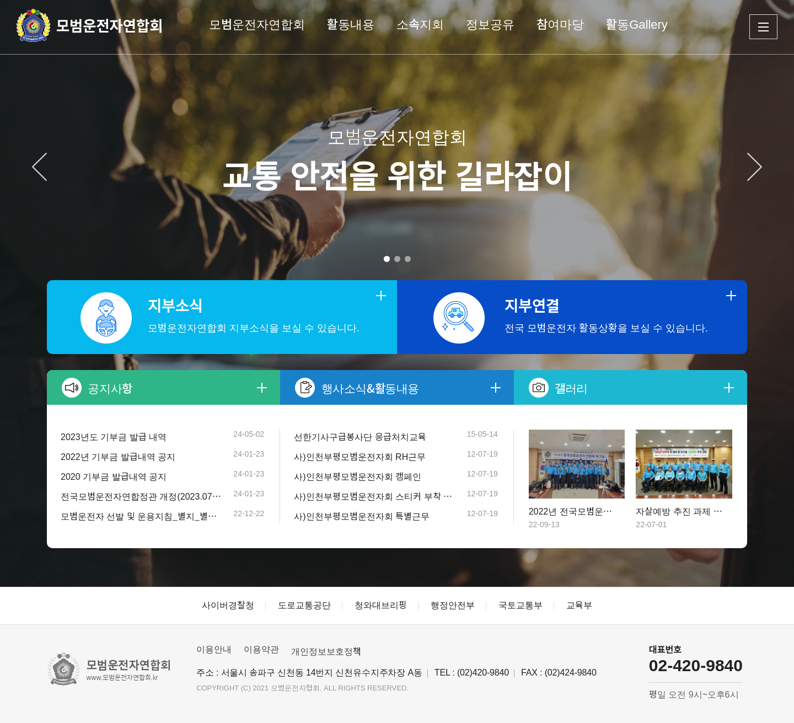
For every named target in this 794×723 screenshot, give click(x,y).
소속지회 (420, 24)
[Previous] (39, 167)
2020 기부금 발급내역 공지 (114, 476)
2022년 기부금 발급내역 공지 (118, 457)
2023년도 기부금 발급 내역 (114, 437)
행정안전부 (453, 605)
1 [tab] (387, 259)
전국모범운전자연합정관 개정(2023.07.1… (141, 496)
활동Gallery (637, 24)
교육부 (579, 605)
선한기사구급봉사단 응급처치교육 (360, 437)
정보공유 (490, 24)
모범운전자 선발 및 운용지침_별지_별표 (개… (141, 516)
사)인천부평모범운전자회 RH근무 (360, 457)
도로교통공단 (304, 605)
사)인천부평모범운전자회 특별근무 (362, 516)
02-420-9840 (696, 665)
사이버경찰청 (228, 605)
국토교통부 (520, 605)
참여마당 (560, 24)
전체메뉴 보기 (763, 27)
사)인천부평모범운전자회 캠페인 (357, 476)
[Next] (754, 167)
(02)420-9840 (483, 672)
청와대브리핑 (381, 605)
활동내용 (350, 24)
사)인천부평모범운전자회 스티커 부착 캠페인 (374, 496)
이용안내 (214, 649)
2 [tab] (397, 259)
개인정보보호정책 (326, 651)
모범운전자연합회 (257, 24)
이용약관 (261, 649)
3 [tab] (408, 259)
